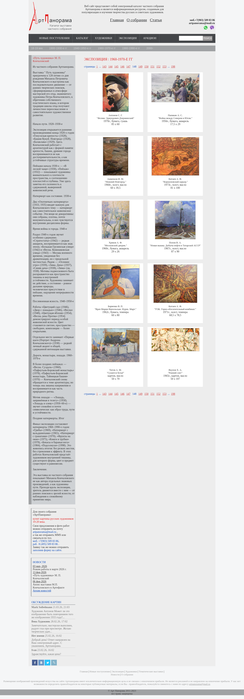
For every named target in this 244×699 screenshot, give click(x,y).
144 (110, 66)
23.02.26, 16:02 (45, 650)
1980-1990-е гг (131, 48)
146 (122, 66)
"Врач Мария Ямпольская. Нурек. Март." (115, 309)
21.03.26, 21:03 (61, 607)
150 (146, 66)
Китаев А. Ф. (175, 179)
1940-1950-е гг (82, 48)
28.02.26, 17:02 (59, 621)
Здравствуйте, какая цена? (46, 654)
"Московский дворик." (115, 245)
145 (116, 66)
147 (128, 66)
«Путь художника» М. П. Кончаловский (47, 577)
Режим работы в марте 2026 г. (49, 569)
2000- (149, 48)
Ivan (34, 650)
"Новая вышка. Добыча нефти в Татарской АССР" (175, 245)
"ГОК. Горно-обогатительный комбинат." (175, 309)
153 (164, 66)
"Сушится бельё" (115, 373)
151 (152, 66)
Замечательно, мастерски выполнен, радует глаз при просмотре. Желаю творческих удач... (51, 628)
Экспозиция (127, 38)
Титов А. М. (115, 370)
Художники (103, 38)
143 (104, 66)
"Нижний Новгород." (115, 182)
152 (159, 66)
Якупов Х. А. (175, 370)
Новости (39, 562)
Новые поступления (54, 38)
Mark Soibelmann (41, 607)
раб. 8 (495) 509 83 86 (45, 544)
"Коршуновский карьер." (175, 182)
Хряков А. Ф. (115, 242)
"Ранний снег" (175, 373)
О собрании (137, 20)
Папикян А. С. (175, 115)
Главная (117, 20)
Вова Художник (40, 621)
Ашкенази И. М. (115, 179)
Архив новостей (42, 590)
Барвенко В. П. (115, 306)
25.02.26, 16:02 (53, 635)
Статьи (156, 20)
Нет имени (37, 635)
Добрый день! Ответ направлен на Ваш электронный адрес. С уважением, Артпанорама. (50, 642)
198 (173, 66)
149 (140, 66)
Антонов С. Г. (115, 115)
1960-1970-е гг (107, 48)
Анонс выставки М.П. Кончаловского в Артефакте (48, 586)
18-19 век (37, 48)
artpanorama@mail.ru (44, 531)
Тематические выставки (151, 671)
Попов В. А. (175, 242)
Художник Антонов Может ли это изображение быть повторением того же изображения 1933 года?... (52, 614)
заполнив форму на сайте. (47, 550)
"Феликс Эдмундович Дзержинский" (115, 118)
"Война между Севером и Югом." (175, 118)
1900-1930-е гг (58, 48)
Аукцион (149, 38)
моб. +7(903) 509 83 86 (46, 541)
